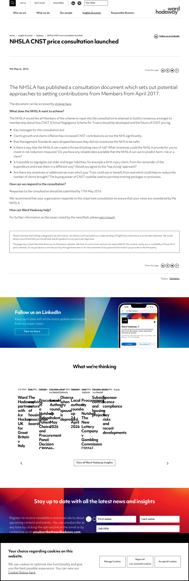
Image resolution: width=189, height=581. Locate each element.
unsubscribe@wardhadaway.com (57, 532)
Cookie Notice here (21, 572)
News (30, 389)
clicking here (63, 104)
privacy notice (40, 537)
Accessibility (58, 3)
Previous (21, 463)
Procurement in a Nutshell (148, 389)
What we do (43, 13)
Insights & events (92, 13)
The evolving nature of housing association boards (91, 402)
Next (167, 463)
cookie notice (67, 537)
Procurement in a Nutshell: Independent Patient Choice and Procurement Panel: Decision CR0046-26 (149, 406)
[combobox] (96, 3)
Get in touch (40, 3)
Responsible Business (122, 13)
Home (12, 36)
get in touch (107, 218)
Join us (23, 3)
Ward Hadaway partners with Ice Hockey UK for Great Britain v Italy (39, 402)
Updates (40, 36)
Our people (66, 13)
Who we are (19, 13)
